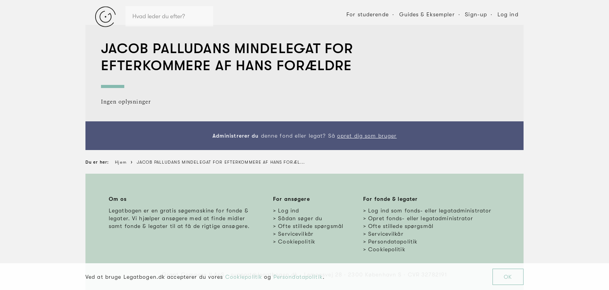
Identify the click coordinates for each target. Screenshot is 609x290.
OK (508, 277)
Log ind (508, 14)
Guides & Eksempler (427, 14)
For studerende (367, 14)
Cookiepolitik (244, 277)
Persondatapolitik (298, 277)
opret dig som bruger (367, 136)
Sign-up (476, 14)
